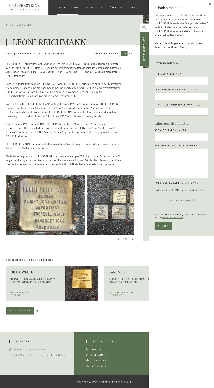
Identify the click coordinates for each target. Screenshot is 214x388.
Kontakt (159, 7)
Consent (97, 349)
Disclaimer (99, 355)
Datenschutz (100, 360)
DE (124, 53)
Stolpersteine (68, 7)
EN (131, 53)
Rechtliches (103, 341)
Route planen (162, 111)
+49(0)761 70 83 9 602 (27, 349)
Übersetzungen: (107, 53)
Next (132, 239)
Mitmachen (94, 7)
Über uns (116, 7)
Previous (118, 239)
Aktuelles (138, 7)
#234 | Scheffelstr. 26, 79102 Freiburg (36, 53)
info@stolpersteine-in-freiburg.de (38, 355)
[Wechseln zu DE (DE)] (203, 7)
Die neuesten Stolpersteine (29, 259)
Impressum (98, 366)
